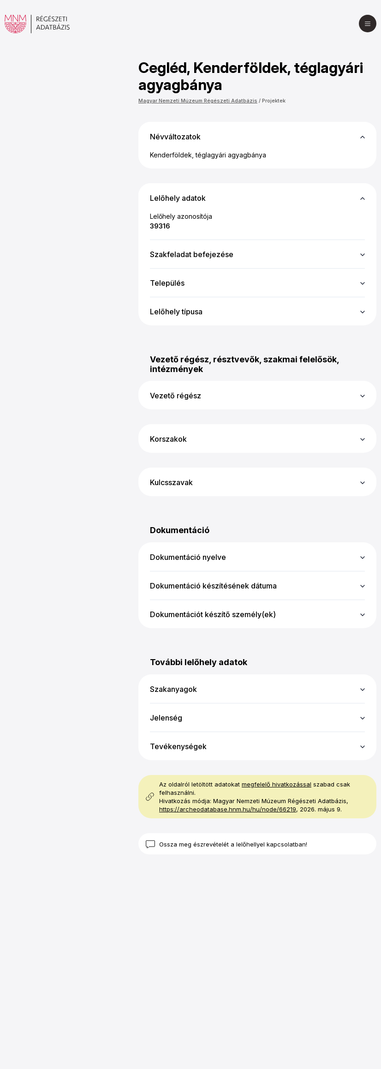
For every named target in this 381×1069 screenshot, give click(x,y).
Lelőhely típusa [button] (176, 311)
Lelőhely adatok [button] (178, 198)
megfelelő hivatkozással (276, 784)
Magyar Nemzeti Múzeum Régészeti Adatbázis (197, 100)
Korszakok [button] (168, 439)
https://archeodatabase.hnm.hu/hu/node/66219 (227, 809)
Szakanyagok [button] (173, 689)
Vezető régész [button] (175, 395)
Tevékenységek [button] (178, 746)
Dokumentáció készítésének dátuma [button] (213, 585)
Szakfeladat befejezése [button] (191, 254)
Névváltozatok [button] (175, 136)
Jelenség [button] (166, 717)
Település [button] (167, 283)
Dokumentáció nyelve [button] (188, 557)
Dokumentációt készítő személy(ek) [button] (213, 614)
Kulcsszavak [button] (171, 482)
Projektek (274, 100)
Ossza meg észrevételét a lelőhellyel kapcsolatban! (233, 844)
